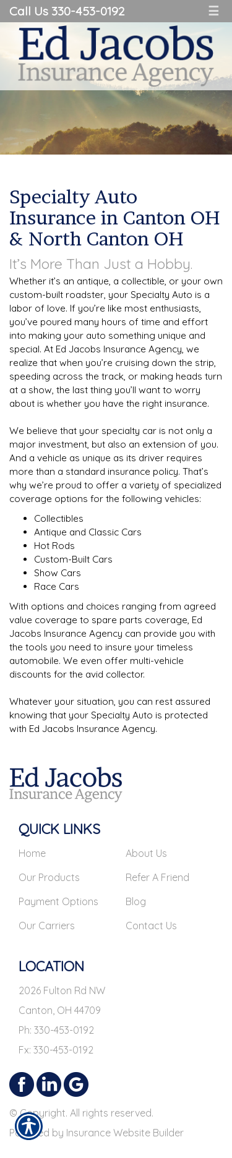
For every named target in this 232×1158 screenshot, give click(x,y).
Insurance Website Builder (125, 1132)
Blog (136, 901)
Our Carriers (47, 925)
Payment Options (58, 901)
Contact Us (151, 925)
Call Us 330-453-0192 (66, 11)
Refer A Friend (157, 877)
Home (32, 853)
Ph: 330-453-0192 (56, 1030)
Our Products (49, 877)
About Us (146, 853)
